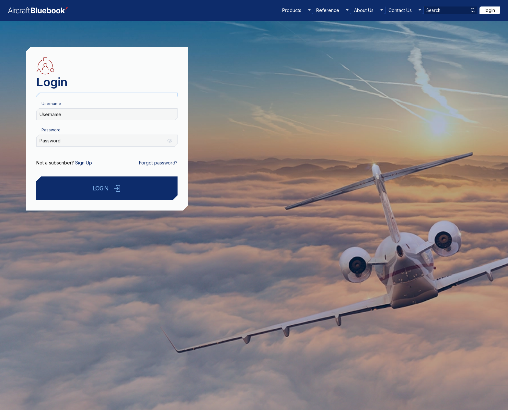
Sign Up (83, 162)
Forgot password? (158, 162)
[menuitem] (296, 10)
